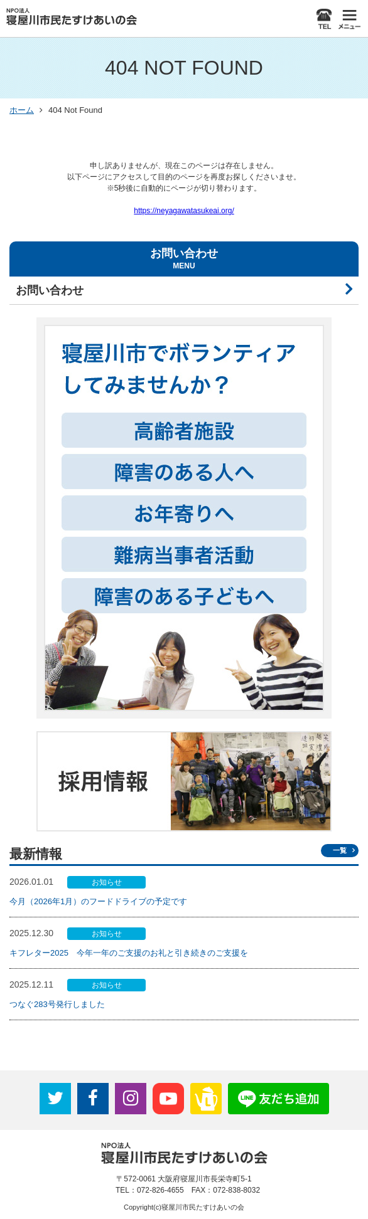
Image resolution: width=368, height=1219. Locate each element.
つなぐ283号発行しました (57, 1004)
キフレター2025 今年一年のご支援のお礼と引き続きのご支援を (128, 953)
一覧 (340, 850)
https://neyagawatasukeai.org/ (184, 210)
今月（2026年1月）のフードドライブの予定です (98, 901)
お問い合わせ (50, 290)
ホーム (21, 110)
